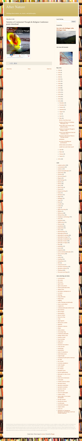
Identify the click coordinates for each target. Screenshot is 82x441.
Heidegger (60, 198)
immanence (60, 342)
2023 (59, 77)
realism (59, 257)
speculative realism (62, 268)
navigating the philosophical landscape (66, 357)
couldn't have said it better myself (66, 147)
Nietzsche (60, 224)
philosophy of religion (62, 242)
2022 (59, 79)
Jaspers (59, 200)
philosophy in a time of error (64, 374)
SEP (59, 263)
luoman (43, 434)
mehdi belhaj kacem (62, 354)
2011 (59, 159)
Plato (59, 244)
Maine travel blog (62, 209)
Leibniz (59, 205)
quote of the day (61, 253)
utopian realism (61, 406)
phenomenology (61, 231)
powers (59, 248)
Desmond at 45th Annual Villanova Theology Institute (66, 136)
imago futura (60, 341)
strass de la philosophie (63, 392)
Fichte (59, 192)
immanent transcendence (63, 344)
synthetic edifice (61, 394)
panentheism (60, 226)
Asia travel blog (61, 176)
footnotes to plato (61, 337)
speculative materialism (63, 385)
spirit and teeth (61, 390)
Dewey (59, 185)
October (61, 107)
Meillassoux (60, 213)
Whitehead (60, 270)
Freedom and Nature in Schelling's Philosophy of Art (66, 123)
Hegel (59, 196)
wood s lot (60, 408)
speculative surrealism (63, 387)
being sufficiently (61, 296)
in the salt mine (61, 346)
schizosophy (60, 379)
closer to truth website (62, 304)
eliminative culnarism (62, 326)
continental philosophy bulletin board (66, 307)
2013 (59, 98)
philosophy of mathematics (64, 239)
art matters (60, 293)
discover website (61, 315)
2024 (59, 74)
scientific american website (64, 381)
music (59, 218)
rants (59, 255)
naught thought (61, 355)
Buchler (59, 181)
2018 (59, 87)
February (61, 154)
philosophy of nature (62, 240)
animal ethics (61, 172)
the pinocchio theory (62, 401)
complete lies (61, 306)
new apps (60, 359)
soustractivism (61, 264)
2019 (59, 85)
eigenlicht (60, 324)
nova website (61, 366)
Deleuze (59, 183)
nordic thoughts (61, 365)
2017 (59, 90)
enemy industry (61, 330)
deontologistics (61, 313)
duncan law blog (61, 317)
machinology (61, 348)
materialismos (61, 350)
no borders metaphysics (63, 363)
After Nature (15, 7)
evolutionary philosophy (63, 333)
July (60, 113)
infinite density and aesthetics (65, 144)
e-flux (59, 319)
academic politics (61, 165)
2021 (59, 81)
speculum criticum (62, 389)
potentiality (60, 246)
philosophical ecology (62, 237)
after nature (60, 282)
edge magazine (61, 320)
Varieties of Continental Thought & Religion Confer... (66, 129)
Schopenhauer (61, 261)
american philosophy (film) (64, 287)
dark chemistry (61, 309)
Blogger (52, 434)
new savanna (60, 361)
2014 (59, 96)
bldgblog (60, 300)
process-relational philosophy (64, 251)
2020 (59, 83)
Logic (59, 207)
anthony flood (61, 289)
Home (29, 68)
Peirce (59, 229)
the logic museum (62, 399)
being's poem (61, 298)
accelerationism (61, 167)
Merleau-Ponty (61, 215)
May (60, 118)
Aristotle (60, 174)
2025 (59, 72)
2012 (59, 101)
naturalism (60, 220)
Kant (59, 202)
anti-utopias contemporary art (64, 291)
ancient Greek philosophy (63, 170)
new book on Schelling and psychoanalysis (65, 142)
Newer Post (9, 68)
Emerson (60, 189)
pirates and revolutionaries (63, 377)
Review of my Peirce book (65, 120)
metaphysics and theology (63, 216)
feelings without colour (63, 335)
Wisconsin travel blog (62, 272)
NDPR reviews (61, 222)
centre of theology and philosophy (65, 302)
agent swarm (60, 284)
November (61, 105)
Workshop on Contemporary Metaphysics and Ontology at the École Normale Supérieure (66, 412)
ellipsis (59, 328)
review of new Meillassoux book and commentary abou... (67, 133)
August (61, 111)
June (60, 116)
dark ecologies (61, 311)
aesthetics (60, 169)
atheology (60, 295)
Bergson (59, 178)
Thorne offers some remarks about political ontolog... (66, 126)
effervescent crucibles (62, 322)
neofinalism (61, 139)
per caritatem (61, 368)
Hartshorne (60, 194)
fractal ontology (61, 339)
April (60, 149)
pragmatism (60, 250)
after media (60, 280)
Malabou (60, 211)
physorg (59, 376)
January (61, 156)
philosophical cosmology (63, 235)
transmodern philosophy (63, 405)
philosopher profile (62, 233)
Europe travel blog (62, 191)
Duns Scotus (60, 187)
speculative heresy (62, 383)
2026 (59, 70)
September (61, 109)
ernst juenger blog (62, 331)
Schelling (60, 259)
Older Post (49, 68)
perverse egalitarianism (63, 372)
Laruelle (60, 204)
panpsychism (61, 227)
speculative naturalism (63, 266)
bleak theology (61, 180)
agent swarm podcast (62, 285)
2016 (59, 92)
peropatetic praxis (62, 370)
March (61, 151)
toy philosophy (61, 403)
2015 (59, 94)
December (61, 103)
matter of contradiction (63, 352)
